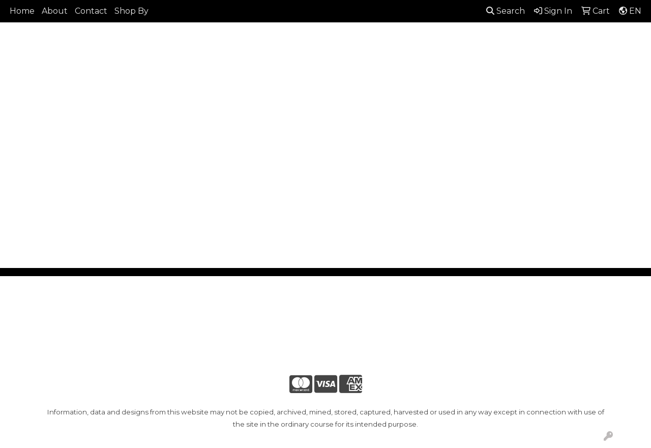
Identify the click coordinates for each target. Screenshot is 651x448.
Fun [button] (367, 74)
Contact (91, 11)
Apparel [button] (183, 74)
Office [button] (508, 74)
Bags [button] (273, 74)
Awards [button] (231, 74)
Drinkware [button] (321, 74)
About (55, 11)
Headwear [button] (414, 74)
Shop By (131, 11)
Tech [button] (548, 74)
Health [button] (466, 74)
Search (505, 11)
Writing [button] (590, 74)
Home (22, 11)
